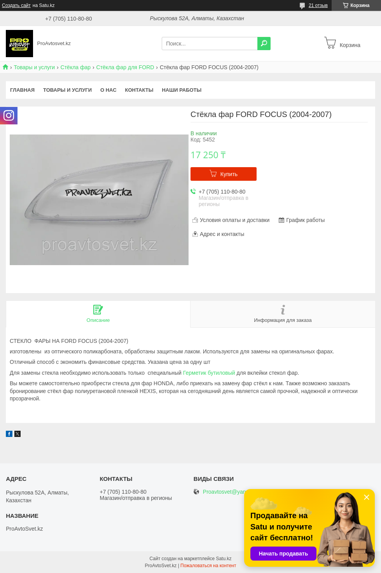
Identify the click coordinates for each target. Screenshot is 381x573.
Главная (22, 90)
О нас (108, 90)
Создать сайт (16, 5)
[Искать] (264, 43)
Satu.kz (223, 558)
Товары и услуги (34, 67)
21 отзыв (318, 5)
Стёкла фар (76, 67)
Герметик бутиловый (209, 373)
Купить (229, 174)
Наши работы (181, 90)
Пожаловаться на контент (208, 565)
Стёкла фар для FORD (125, 67)
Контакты (139, 90)
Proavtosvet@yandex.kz (232, 492)
